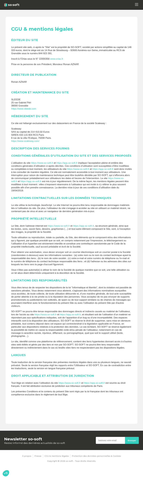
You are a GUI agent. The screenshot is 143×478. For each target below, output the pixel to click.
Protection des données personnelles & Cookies (96, 456)
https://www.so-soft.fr (42, 163)
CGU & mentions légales (56, 456)
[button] (6, 473)
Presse (37, 456)
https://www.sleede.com (23, 108)
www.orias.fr (56, 58)
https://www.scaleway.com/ (25, 141)
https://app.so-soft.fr (66, 163)
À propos (26, 456)
